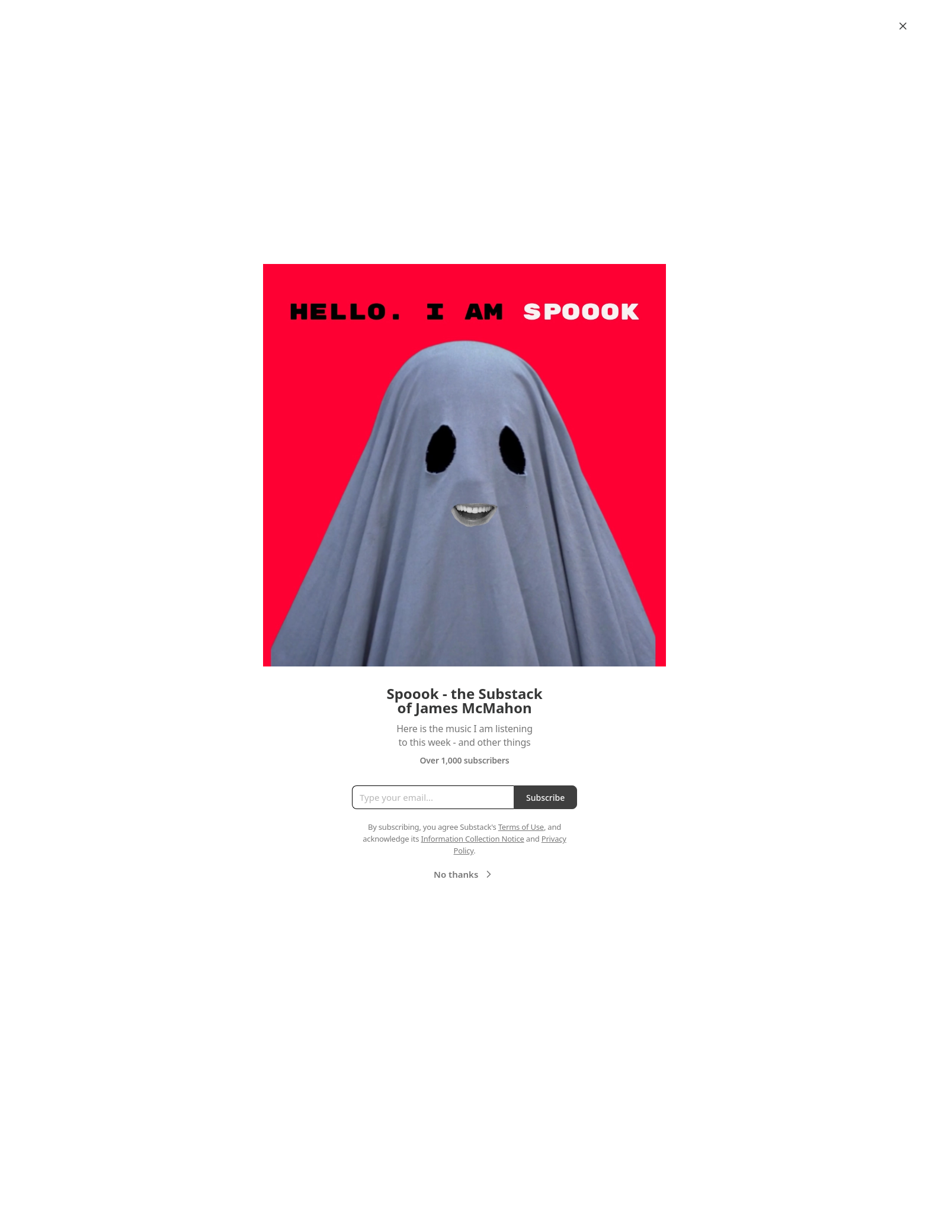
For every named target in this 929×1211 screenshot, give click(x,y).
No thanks (464, 874)
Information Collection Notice (472, 838)
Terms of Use (521, 827)
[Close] (903, 26)
